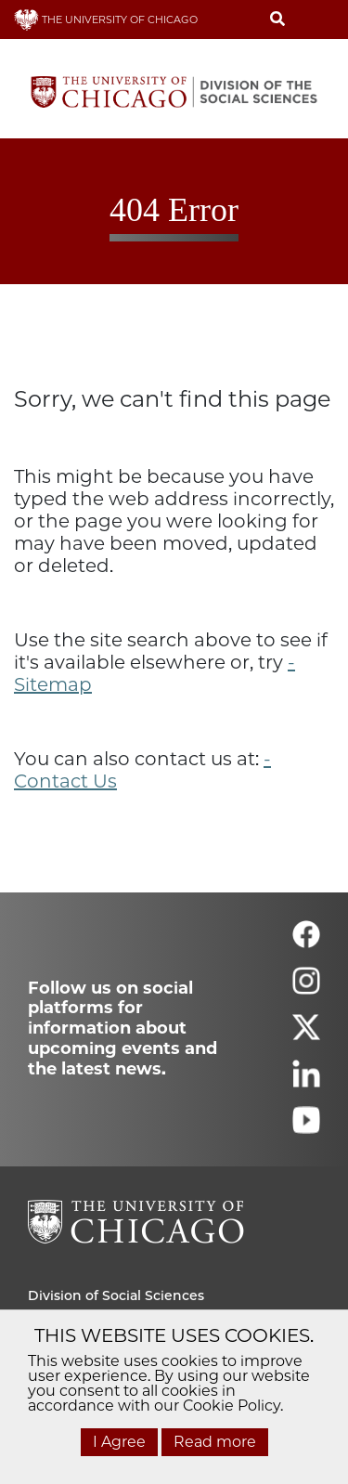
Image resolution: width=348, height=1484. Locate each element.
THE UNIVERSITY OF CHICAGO (106, 19)
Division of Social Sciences (116, 1295)
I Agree (119, 1442)
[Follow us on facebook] (306, 942)
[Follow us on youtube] (306, 1128)
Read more (215, 1442)
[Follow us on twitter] (306, 1035)
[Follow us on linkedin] (306, 1081)
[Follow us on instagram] (306, 988)
